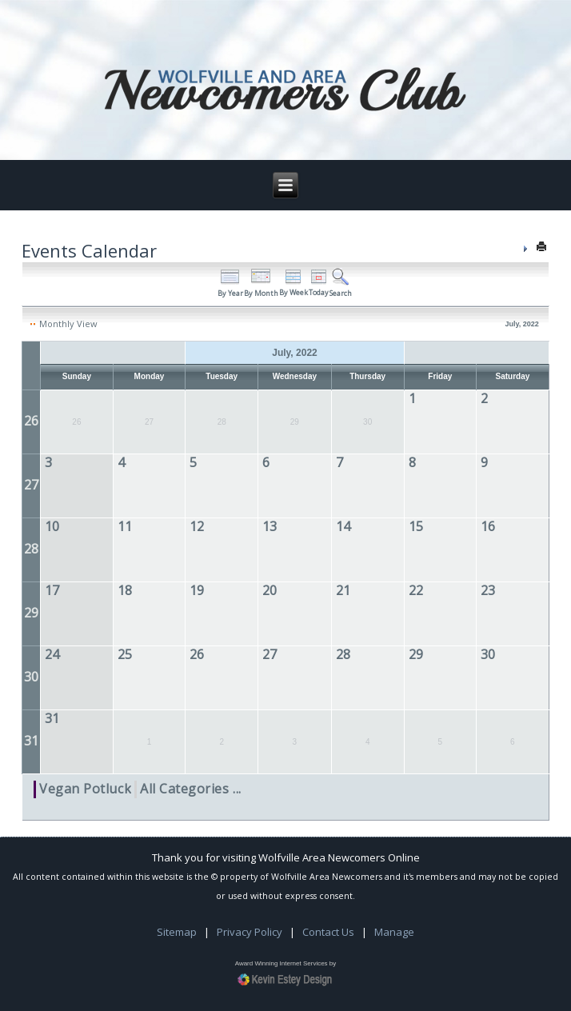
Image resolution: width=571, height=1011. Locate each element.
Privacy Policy (249, 932)
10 (52, 526)
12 (197, 526)
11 (125, 526)
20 (269, 590)
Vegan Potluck (85, 788)
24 (52, 654)
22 (416, 590)
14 (343, 526)
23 (488, 590)
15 (416, 526)
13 (269, 526)
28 (31, 548)
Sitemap (177, 932)
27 (31, 485)
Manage (394, 932)
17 (52, 590)
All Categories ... (191, 788)
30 (31, 676)
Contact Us (328, 932)
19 (197, 590)
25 (125, 654)
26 (31, 421)
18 (125, 590)
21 (343, 590)
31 (31, 740)
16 (488, 526)
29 (31, 612)
